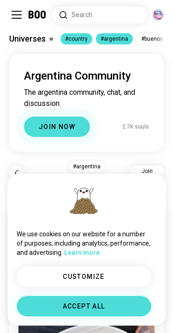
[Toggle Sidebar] (16, 14)
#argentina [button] (87, 166)
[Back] (16, 173)
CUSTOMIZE (84, 276)
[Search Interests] (99, 15)
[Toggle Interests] (31, 38)
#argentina (114, 39)
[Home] (38, 14)
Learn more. (82, 252)
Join (147, 171)
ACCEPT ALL (84, 306)
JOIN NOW (57, 126)
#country (76, 39)
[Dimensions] (158, 14)
